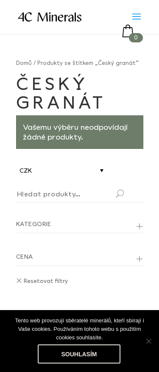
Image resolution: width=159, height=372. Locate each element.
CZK (26, 170)
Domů (24, 62)
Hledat (130, 194)
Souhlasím (79, 354)
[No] (148, 341)
